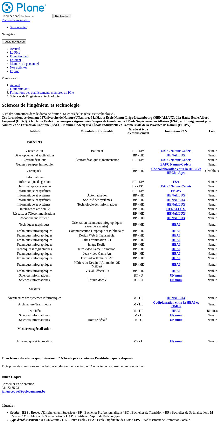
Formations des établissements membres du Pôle (42, 92)
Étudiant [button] (15, 60)
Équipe (14, 71)
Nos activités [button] (18, 67)
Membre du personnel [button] (24, 63)
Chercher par (10, 16)
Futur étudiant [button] (19, 56)
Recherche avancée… (16, 20)
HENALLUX (176, 204)
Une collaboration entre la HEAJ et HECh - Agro (176, 170)
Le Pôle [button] (15, 52)
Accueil (15, 49)
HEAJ (176, 240)
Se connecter (18, 27)
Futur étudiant (19, 89)
